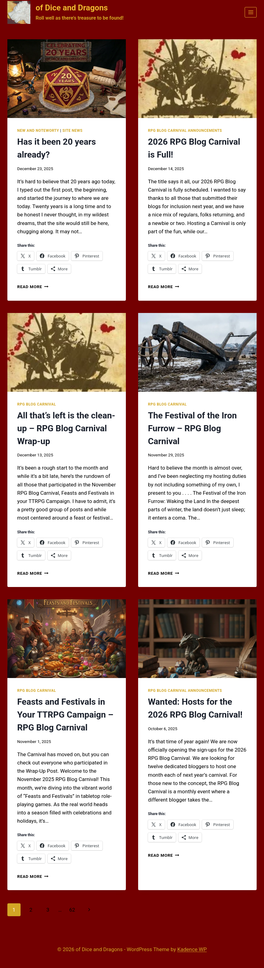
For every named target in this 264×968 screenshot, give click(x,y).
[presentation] (66, 78)
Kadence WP (192, 949)
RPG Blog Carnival (36, 404)
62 (72, 910)
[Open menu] (251, 12)
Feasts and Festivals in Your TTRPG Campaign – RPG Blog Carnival (65, 715)
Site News (72, 130)
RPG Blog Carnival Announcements (185, 130)
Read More (33, 286)
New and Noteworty (38, 130)
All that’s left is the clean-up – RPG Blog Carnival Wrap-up (66, 428)
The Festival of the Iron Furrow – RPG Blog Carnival (192, 428)
